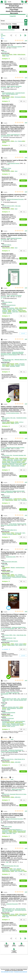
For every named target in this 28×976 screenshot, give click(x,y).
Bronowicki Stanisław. (19, 455)
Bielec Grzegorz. (9, 417)
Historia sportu (15, 725)
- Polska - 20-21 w (12, 725)
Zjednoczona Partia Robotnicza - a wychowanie (12, 830)
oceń (26, 40)
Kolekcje (12, 29)
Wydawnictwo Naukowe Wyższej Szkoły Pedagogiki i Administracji (12, 491)
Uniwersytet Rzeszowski (12, 903)
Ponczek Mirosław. (8, 359)
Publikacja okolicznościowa (8, 712)
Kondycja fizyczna (20, 567)
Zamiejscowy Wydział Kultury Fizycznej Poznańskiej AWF (13, 628)
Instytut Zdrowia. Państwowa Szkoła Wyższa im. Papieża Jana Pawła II (13, 524)
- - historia (10, 643)
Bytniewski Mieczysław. (9, 530)
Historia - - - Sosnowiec (13, 363)
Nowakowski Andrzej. (8, 908)
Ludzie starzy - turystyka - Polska (15, 459)
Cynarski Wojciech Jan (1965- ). (11, 698)
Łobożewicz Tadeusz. (7, 302)
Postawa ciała (18, 532)
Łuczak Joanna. (7, 455)
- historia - (10, 914)
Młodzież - (8, 575)
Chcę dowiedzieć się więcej (7, 971)
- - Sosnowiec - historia (13, 365)
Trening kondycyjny (6, 577)
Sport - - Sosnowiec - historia (10, 366)
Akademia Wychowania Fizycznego (15, 199)
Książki (4, 704)
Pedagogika (24, 500)
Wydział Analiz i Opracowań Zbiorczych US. (14, 794)
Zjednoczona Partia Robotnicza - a (14, 831)
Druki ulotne (5, 564)
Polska (8, 709)
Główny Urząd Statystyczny (13, 134)
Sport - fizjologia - (21, 871)
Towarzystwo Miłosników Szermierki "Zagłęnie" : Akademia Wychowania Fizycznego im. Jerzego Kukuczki (12, 353)
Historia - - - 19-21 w (12, 422)
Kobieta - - (10, 458)
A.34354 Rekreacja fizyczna (8, 305)
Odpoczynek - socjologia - (10, 308)
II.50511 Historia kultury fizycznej (10, 641)
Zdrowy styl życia (6, 578)
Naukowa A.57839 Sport (8, 718)
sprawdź (23, 333)
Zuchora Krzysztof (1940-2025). (9, 561)
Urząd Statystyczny (5, 135)
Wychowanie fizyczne (7, 638)
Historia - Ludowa (14, 644)
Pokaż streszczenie (5, 369)
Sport (7, 55)
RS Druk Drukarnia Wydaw (12, 413)
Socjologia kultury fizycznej (8, 721)
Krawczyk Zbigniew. (8, 92)
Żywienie (20, 574)
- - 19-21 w (10, 423)
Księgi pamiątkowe (11, 708)
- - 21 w (9, 141)
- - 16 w (12, 500)
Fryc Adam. (7, 360)
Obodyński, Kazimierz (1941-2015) (10, 707)
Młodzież (13, 567)
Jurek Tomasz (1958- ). (9, 635)
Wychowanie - (9, 54)
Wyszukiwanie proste (5, 29)
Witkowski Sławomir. (20, 359)
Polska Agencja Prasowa (13, 163)
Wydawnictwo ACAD (10, 556)
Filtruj (2, 38)
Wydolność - (18, 462)
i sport (7, 571)
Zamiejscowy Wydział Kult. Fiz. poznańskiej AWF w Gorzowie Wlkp (12, 750)
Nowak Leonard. (6, 496)
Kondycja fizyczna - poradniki (19, 577)
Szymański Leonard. (7, 826)
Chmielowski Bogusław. (10, 865)
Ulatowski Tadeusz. (12, 94)
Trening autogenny (20, 575)
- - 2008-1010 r (11, 797)
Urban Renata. (21, 635)
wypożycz (23, 66)
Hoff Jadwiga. (9, 910)
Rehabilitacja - (7, 868)
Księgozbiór (13, 16)
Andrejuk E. (6, 168)
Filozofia (8, 722)
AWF (7, 862)
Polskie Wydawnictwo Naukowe (14, 46)
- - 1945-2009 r (11, 762)
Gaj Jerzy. (4, 51)
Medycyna (14, 310)
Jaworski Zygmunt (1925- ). (11, 205)
